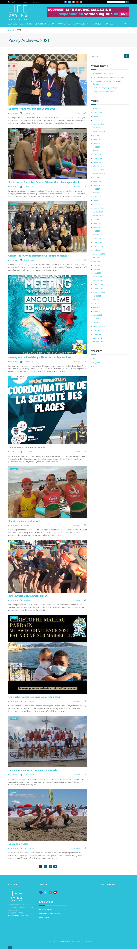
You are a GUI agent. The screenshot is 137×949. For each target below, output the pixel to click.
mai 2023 (96, 231)
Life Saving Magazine (61, 941)
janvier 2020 (97, 323)
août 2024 (96, 177)
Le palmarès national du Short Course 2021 (31, 108)
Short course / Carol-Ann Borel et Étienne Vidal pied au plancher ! (43, 182)
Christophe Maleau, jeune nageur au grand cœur (34, 696)
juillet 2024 (97, 181)
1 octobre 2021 (28, 600)
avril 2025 (96, 151)
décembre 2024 (98, 166)
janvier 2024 (97, 200)
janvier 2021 (97, 315)
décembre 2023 (98, 204)
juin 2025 (96, 143)
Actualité (25, 24)
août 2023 (96, 219)
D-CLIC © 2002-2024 (88, 941)
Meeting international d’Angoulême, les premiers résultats (39, 357)
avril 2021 (96, 307)
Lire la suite (76, 113)
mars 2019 (97, 334)
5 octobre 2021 (28, 452)
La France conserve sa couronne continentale (32, 770)
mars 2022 (97, 273)
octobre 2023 (98, 212)
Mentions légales (45, 910)
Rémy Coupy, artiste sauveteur (104, 92)
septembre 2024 (99, 174)
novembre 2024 (98, 170)
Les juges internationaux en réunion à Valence (110, 77)
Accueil (12, 24)
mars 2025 (97, 154)
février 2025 (97, 158)
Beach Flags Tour (45, 24)
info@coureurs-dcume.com (18, 916)
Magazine (96, 363)
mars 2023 (97, 239)
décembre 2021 (98, 281)
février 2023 (97, 242)
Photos (95, 366)
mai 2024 (96, 189)
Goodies (96, 24)
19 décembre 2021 (29, 113)
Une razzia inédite (18, 843)
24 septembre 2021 (29, 701)
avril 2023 (96, 235)
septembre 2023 (99, 216)
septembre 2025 (99, 132)
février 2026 (97, 112)
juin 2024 (96, 185)
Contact (110, 24)
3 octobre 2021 (28, 525)
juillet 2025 (97, 139)
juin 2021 (96, 300)
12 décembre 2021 (29, 187)
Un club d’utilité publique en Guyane (106, 88)
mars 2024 (97, 197)
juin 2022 (96, 261)
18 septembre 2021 (29, 848)
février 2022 (97, 277)
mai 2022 (96, 265)
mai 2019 (96, 330)
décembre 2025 (98, 120)
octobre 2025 (98, 128)
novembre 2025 (98, 124)
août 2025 (96, 135)
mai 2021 (96, 303)
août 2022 (96, 258)
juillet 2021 (97, 296)
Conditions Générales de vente (50, 913)
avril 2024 (96, 193)
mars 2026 (97, 109)
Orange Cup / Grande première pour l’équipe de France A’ (39, 255)
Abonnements (81, 24)
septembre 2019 (99, 326)
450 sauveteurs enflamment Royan (27, 595)
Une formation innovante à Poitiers (27, 447)
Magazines (64, 24)
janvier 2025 (97, 162)
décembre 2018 (98, 338)
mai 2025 (96, 147)
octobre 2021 (98, 288)
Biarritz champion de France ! (24, 520)
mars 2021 (97, 311)
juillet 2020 (97, 319)
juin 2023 (96, 227)
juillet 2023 (97, 223)
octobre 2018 (98, 342)
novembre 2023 (98, 208)
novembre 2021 (98, 284)
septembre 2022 (99, 254)
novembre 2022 (98, 246)
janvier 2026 (97, 116)
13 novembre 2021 (29, 362)
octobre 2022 (98, 250)
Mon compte (44, 917)
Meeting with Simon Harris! (103, 74)
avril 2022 (96, 269)
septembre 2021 (99, 292)
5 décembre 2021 (28, 260)
